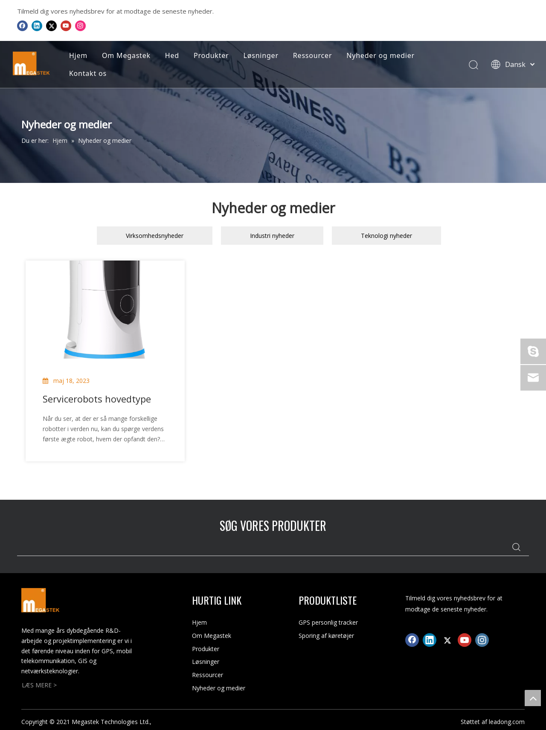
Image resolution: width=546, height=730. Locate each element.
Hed (172, 55)
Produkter (211, 55)
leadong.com (507, 722)
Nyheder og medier (380, 55)
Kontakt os (88, 73)
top (533, 698)
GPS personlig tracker (328, 622)
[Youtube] (66, 25)
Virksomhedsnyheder (154, 236)
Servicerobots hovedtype (97, 398)
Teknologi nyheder (386, 236)
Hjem (78, 55)
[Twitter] (51, 25)
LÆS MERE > (39, 685)
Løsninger (261, 55)
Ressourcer (312, 55)
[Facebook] (22, 25)
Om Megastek (126, 55)
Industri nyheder (272, 236)
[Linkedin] (37, 25)
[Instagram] (80, 25)
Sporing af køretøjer (326, 636)
